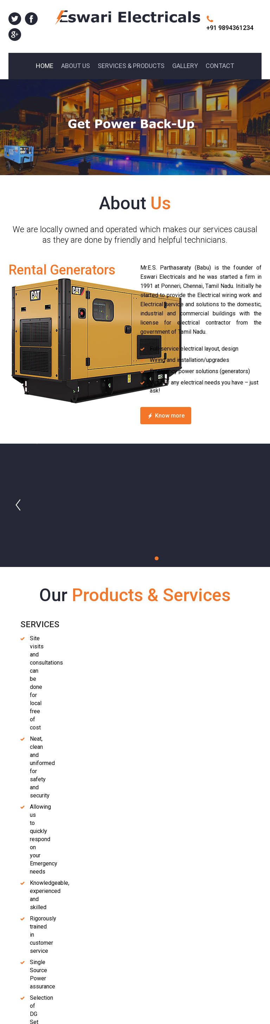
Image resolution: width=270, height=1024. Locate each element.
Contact (207, 952)
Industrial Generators (111, 624)
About (205, 911)
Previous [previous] (118, 854)
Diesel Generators (40, 624)
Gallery (206, 944)
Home (205, 903)
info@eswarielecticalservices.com (161, 937)
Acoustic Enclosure (43, 639)
